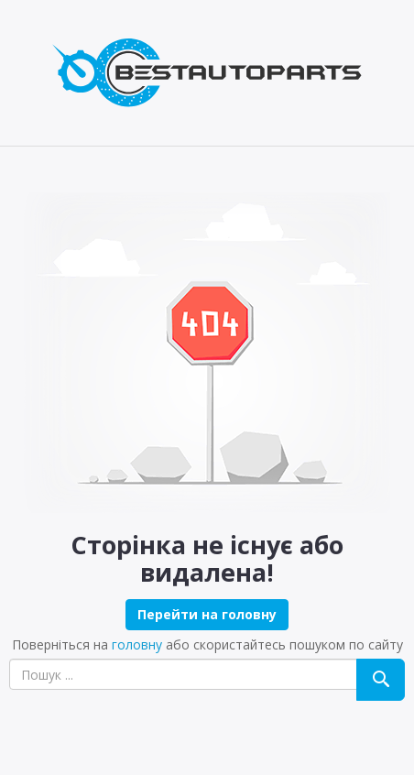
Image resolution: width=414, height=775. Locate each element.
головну (137, 644)
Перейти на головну (207, 614)
